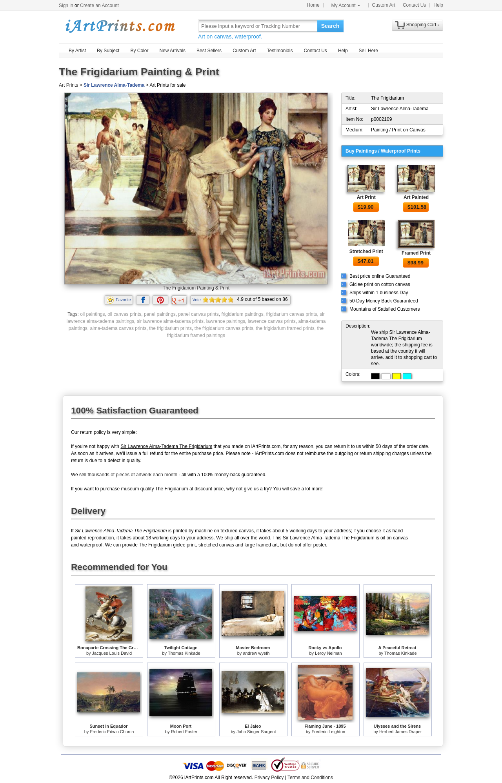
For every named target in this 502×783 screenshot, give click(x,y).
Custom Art (383, 5)
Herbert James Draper (400, 731)
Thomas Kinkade (184, 653)
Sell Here (368, 50)
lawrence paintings (225, 321)
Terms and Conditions (310, 777)
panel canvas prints (198, 314)
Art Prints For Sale (119, 25)
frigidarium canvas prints (291, 314)
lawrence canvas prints (272, 321)
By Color (139, 50)
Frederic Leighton (329, 731)
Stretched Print (366, 251)
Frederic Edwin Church (112, 731)
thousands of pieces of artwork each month (132, 474)
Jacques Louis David (112, 653)
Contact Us (414, 5)
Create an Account (99, 5)
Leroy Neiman (328, 653)
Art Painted (416, 197)
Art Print (366, 197)
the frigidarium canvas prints (224, 328)
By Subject (108, 50)
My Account (345, 5)
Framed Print (416, 253)
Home (313, 5)
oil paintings (92, 314)
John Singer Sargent (256, 731)
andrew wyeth (256, 653)
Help (438, 5)
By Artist (77, 50)
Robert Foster (184, 731)
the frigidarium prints (170, 328)
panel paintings (160, 314)
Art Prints (68, 85)
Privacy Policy (269, 777)
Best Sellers (209, 50)
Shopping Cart (421, 24)
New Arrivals (172, 50)
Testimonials (280, 50)
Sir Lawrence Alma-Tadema (114, 85)
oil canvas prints (124, 314)
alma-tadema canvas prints (118, 328)
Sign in (66, 5)
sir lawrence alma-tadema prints (170, 321)
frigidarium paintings (242, 314)
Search (330, 26)
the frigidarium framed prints (285, 328)
